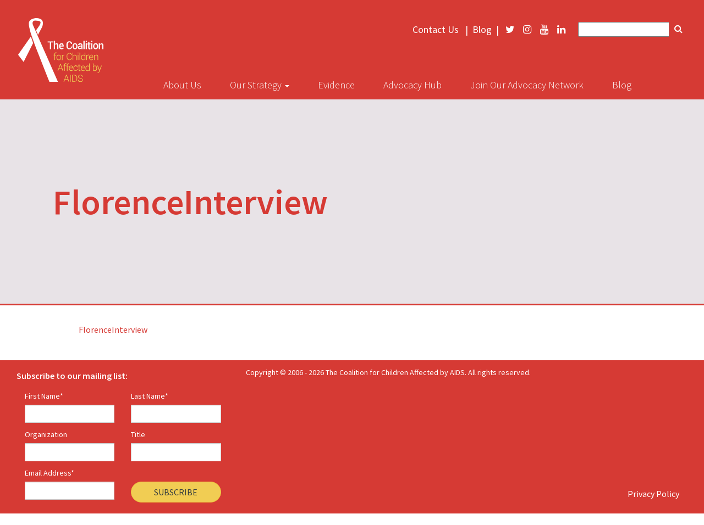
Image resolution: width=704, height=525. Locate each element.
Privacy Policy (653, 493)
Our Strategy (259, 85)
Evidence (336, 85)
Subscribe (175, 492)
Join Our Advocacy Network (527, 85)
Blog (482, 30)
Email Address (49, 473)
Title (138, 434)
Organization (46, 434)
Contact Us (436, 30)
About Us (182, 85)
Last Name (149, 396)
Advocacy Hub (412, 85)
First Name (44, 396)
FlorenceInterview (113, 329)
